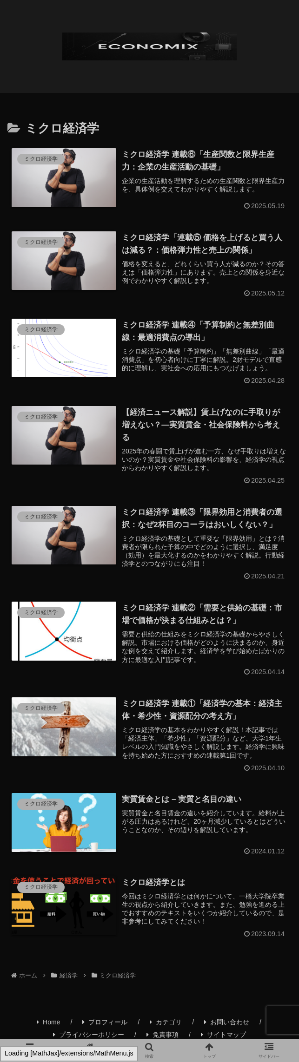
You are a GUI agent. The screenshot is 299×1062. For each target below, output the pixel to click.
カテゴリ (166, 1022)
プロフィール (104, 1022)
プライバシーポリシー (88, 1034)
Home (48, 1022)
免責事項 (162, 1034)
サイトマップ (223, 1034)
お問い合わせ (226, 1022)
